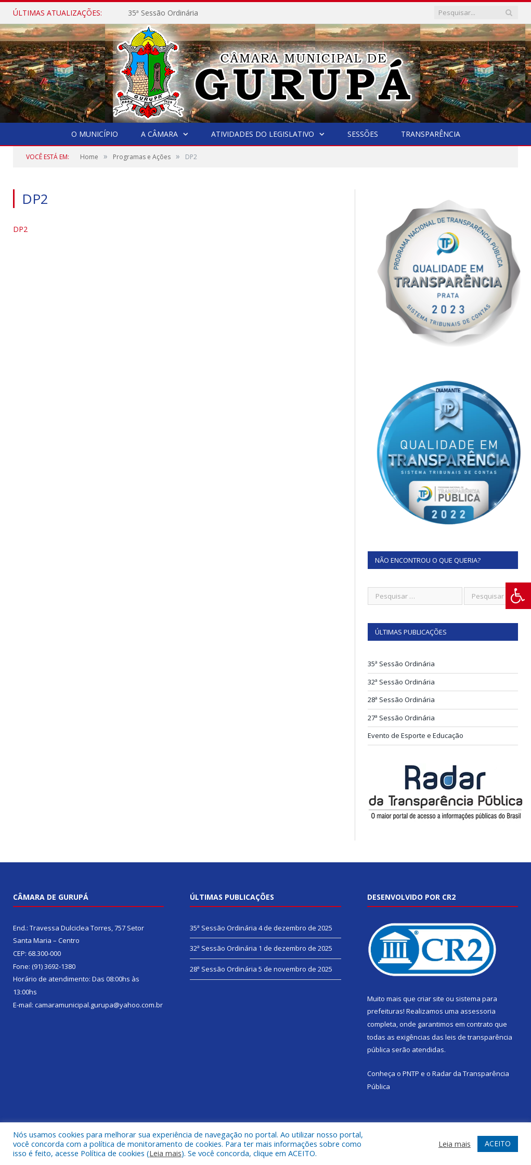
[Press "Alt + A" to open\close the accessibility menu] (518, 595)
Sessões (362, 134)
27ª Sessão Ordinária (401, 717)
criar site (430, 998)
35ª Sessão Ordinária (163, 13)
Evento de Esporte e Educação (415, 735)
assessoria (478, 1011)
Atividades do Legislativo (262, 134)
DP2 (20, 229)
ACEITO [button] (498, 1143)
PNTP (411, 1073)
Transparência (430, 134)
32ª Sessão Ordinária (401, 682)
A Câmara (159, 134)
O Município (94, 134)
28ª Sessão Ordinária (401, 699)
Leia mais (165, 1153)
